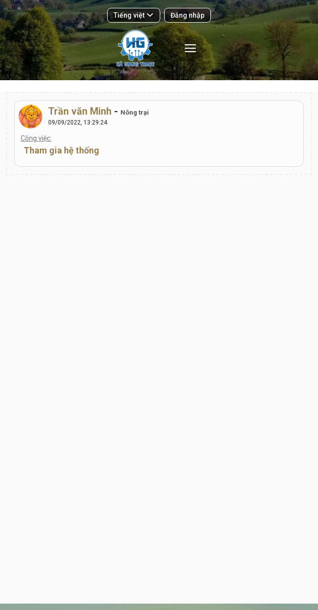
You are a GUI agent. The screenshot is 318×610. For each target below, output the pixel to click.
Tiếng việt (133, 15)
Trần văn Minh (80, 111)
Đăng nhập (187, 15)
